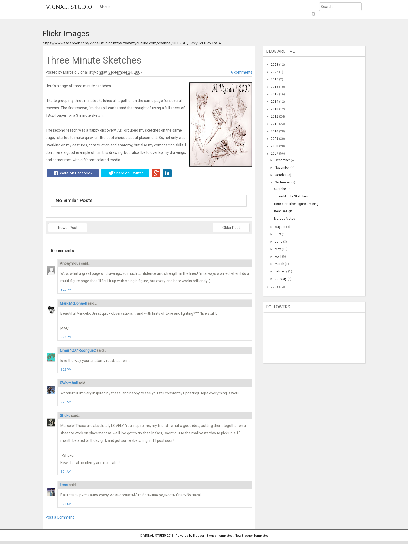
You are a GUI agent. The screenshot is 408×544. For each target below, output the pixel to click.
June (279, 242)
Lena (64, 485)
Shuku (65, 415)
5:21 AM (65, 402)
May (278, 249)
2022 (275, 72)
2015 (275, 94)
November (282, 167)
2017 (275, 79)
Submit (313, 14)
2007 (275, 153)
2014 (275, 102)
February (281, 271)
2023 (275, 64)
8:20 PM (65, 289)
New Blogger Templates (251, 535)
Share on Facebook (73, 173)
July (278, 234)
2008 (275, 146)
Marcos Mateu (284, 219)
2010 (275, 131)
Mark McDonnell (73, 303)
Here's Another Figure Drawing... (297, 204)
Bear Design (283, 211)
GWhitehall (69, 383)
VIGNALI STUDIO (69, 6)
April (278, 256)
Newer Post (67, 228)
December (283, 160)
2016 (275, 87)
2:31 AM (65, 471)
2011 (275, 124)
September (283, 182)
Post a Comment (60, 517)
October (281, 175)
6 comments (241, 72)
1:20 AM (65, 504)
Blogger (199, 535)
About (105, 7)
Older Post (231, 228)
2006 (275, 287)
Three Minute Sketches (291, 196)
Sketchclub (282, 189)
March (280, 264)
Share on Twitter (125, 173)
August (280, 227)
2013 (275, 109)
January (281, 279)
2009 (275, 139)
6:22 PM (65, 369)
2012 (275, 116)
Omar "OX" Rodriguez (78, 350)
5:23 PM (65, 337)
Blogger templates (220, 535)
